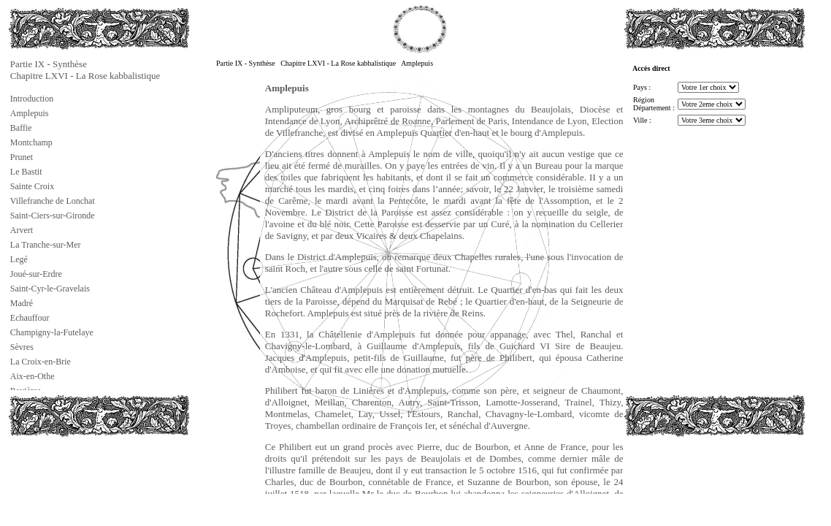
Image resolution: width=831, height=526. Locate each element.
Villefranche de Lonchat (52, 201)
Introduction (31, 99)
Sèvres (22, 347)
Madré (21, 303)
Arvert (21, 230)
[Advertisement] (81, 470)
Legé (19, 259)
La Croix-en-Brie (40, 362)
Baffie (21, 128)
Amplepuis (29, 113)
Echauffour (30, 318)
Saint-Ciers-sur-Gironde (52, 215)
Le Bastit (26, 172)
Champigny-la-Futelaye (51, 332)
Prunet (21, 157)
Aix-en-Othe (32, 376)
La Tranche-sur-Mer (45, 245)
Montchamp (31, 142)
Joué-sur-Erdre (36, 274)
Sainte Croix (32, 186)
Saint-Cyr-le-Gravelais (50, 288)
